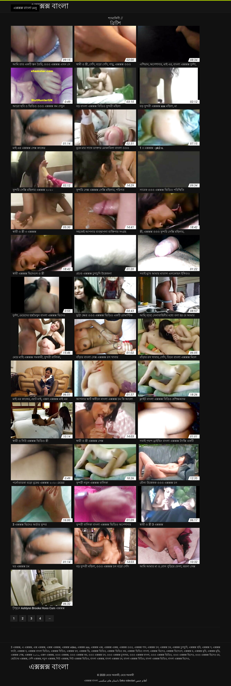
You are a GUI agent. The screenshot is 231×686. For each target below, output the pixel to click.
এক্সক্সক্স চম (165, 648)
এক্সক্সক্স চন (153, 648)
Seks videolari (127, 681)
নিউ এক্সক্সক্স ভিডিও (79, 659)
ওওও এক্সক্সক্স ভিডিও (161, 655)
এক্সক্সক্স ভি (84, 651)
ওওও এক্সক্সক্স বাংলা (140, 655)
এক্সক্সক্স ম (188, 651)
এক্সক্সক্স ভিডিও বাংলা (138, 651)
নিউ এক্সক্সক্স (62, 659)
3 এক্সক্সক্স (15, 648)
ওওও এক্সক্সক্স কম (78, 655)
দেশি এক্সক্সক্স (35, 659)
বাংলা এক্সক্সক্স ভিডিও (156, 659)
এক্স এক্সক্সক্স (39, 648)
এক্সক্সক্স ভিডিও (98, 651)
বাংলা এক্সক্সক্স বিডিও (134, 659)
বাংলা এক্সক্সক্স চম (114, 659)
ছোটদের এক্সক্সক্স (19, 659)
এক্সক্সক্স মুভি (214, 651)
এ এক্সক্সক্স (27, 648)
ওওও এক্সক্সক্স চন (97, 655)
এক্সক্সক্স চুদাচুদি (180, 648)
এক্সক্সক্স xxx (83, 648)
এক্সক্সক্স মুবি (200, 651)
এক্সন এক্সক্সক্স (47, 655)
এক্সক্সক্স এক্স (97, 648)
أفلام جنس (141, 681)
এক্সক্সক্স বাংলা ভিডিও (38, 651)
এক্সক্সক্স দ (207, 648)
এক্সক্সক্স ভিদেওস (174, 651)
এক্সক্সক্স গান (140, 648)
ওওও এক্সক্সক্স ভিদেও (183, 655)
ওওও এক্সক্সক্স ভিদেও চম (207, 655)
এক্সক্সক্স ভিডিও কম (116, 651)
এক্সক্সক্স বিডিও (58, 651)
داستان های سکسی (109, 681)
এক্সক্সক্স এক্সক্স (111, 648)
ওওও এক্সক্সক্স (62, 655)
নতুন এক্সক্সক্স (48, 659)
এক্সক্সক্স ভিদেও (157, 651)
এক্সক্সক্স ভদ (72, 651)
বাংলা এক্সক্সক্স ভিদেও (178, 659)
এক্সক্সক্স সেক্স (17, 655)
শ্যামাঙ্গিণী (114, 18)
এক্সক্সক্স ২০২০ (32, 655)
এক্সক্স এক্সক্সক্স (54, 648)
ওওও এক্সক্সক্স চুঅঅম (117, 655)
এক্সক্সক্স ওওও (126, 648)
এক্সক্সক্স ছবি (195, 648)
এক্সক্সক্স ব (22, 651)
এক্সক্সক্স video (69, 648)
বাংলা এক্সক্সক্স (97, 659)
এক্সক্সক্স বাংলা (91, 681)
